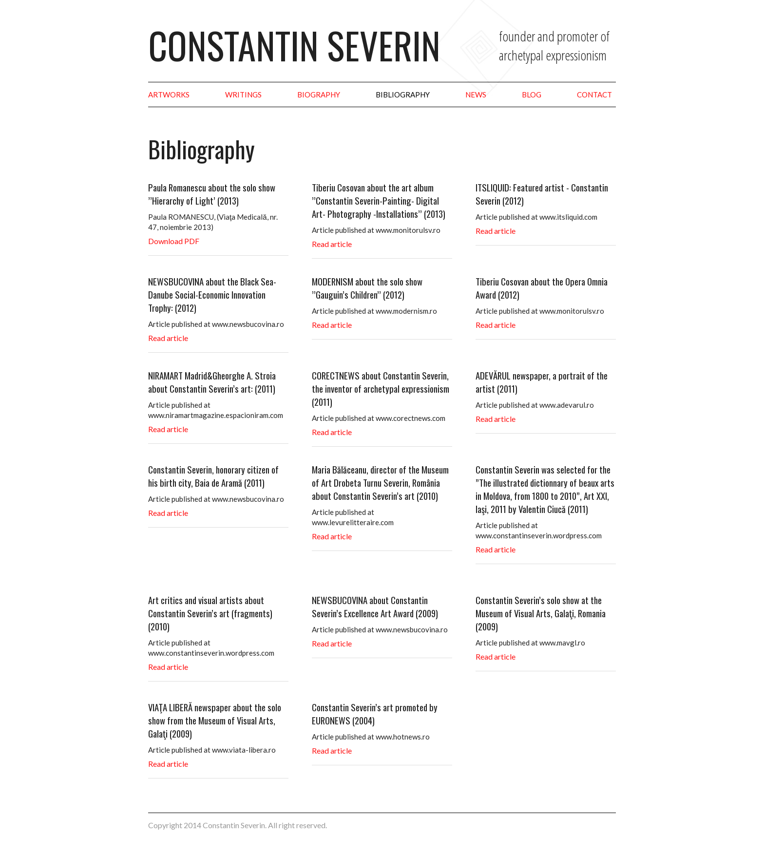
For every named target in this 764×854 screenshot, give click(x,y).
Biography (318, 94)
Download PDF (173, 241)
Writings (243, 94)
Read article (332, 243)
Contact (594, 94)
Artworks (169, 94)
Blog (531, 94)
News (475, 94)
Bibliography (403, 94)
